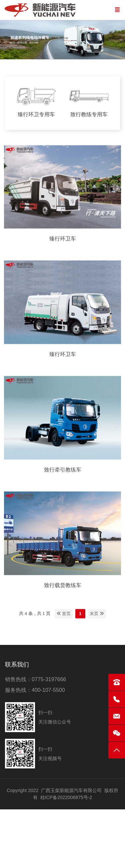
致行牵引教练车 (62, 468)
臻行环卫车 (62, 237)
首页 (64, 612)
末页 (97, 612)
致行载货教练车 (62, 584)
